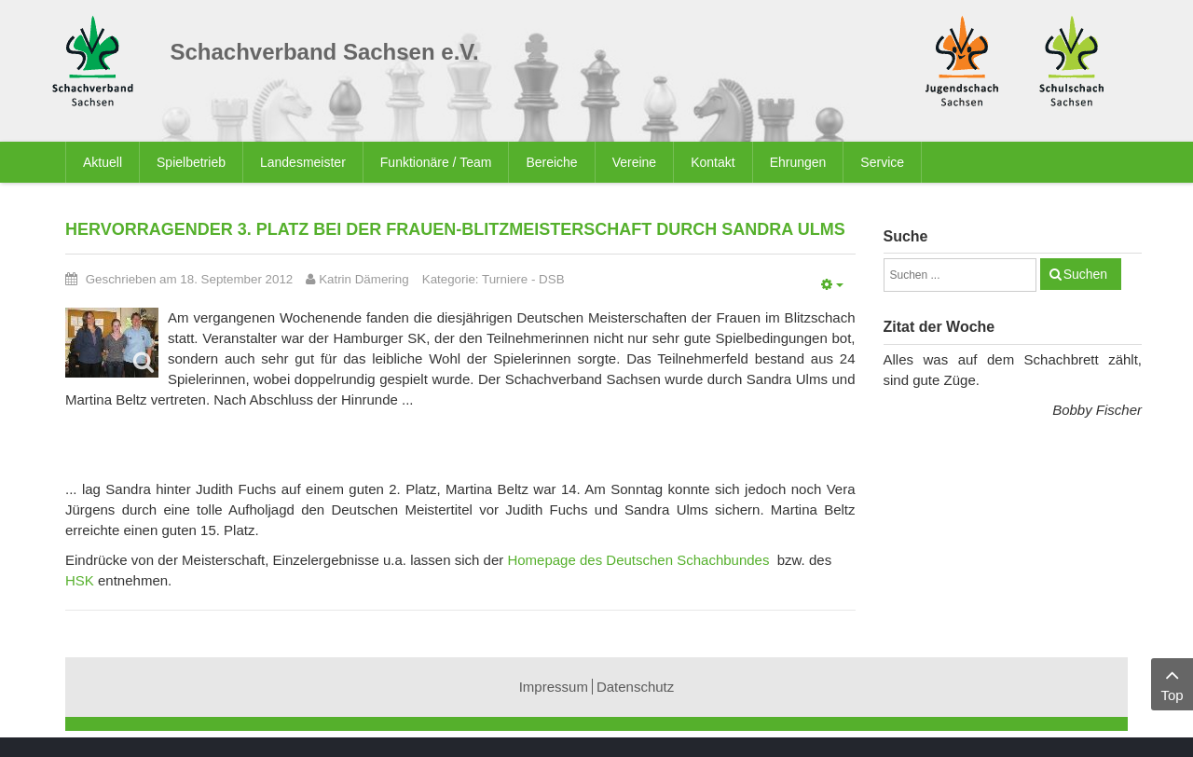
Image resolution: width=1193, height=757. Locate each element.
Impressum (553, 687)
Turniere (505, 279)
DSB (551, 279)
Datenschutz (635, 687)
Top (1172, 683)
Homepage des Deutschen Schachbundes (638, 560)
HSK (79, 580)
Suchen (1085, 274)
